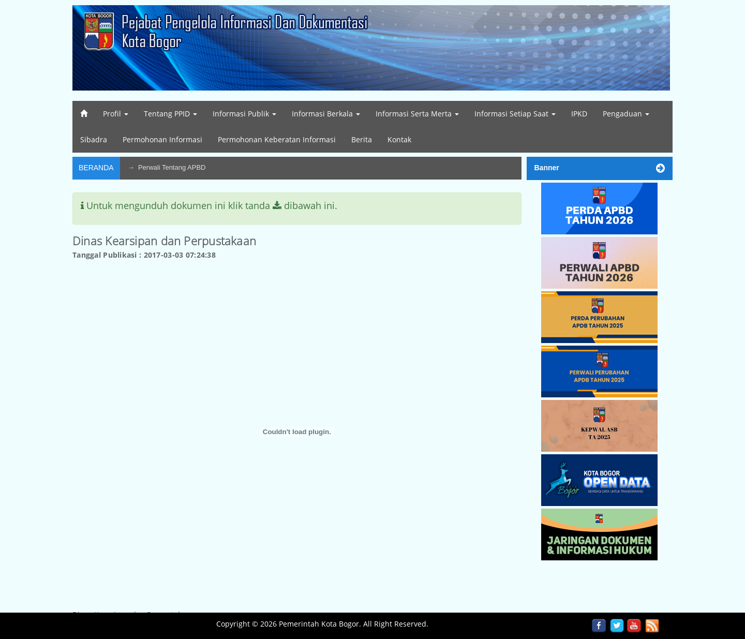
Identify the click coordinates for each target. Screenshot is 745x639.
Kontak (399, 139)
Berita (361, 139)
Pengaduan (626, 113)
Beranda (96, 168)
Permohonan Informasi (162, 139)
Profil (115, 113)
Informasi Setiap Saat (515, 113)
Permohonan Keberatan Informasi (277, 139)
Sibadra (93, 139)
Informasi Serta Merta (417, 113)
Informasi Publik (244, 113)
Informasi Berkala (326, 113)
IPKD (579, 113)
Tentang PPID (170, 113)
